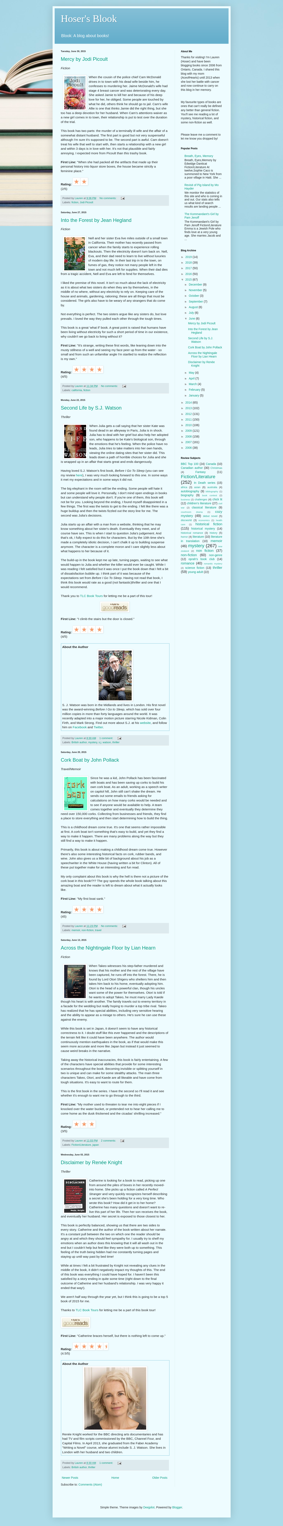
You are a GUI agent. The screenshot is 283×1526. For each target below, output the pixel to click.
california (77, 390)
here (79, 475)
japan (95, 1144)
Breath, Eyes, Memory (198, 156)
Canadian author (192, 467)
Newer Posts (70, 1477)
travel (98, 930)
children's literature (199, 503)
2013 (189, 408)
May (192, 372)
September (196, 301)
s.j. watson (105, 742)
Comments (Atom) (90, 1484)
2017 (189, 268)
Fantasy (200, 472)
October (194, 295)
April (192, 378)
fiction (75, 202)
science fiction (194, 567)
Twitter (98, 727)
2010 (189, 425)
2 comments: (109, 1140)
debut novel (210, 516)
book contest (209, 495)
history (213, 532)
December (196, 284)
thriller (115, 742)
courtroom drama (192, 512)
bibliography (212, 491)
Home (115, 1477)
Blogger (177, 1507)
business (185, 499)
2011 (189, 419)
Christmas (216, 468)
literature (198, 536)
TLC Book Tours (91, 596)
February (195, 389)
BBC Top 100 (190, 464)
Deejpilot (148, 1507)
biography (187, 495)
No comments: (108, 198)
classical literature (204, 507)
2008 (189, 436)
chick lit (217, 499)
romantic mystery (213, 563)
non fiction (205, 551)
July (192, 312)
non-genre (215, 555)
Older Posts (159, 1477)
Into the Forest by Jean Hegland (96, 220)
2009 (189, 430)
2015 (189, 279)
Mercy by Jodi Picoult (84, 59)
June (192, 318)
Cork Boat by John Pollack (90, 760)
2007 (189, 442)
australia (212, 487)
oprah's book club (202, 559)
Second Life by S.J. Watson (91, 408)
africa (184, 487)
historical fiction (208, 524)
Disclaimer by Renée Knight (91, 1162)
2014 (189, 402)
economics (204, 520)
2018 (189, 262)
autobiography (190, 491)
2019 (189, 257)
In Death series (204, 482)
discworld (186, 520)
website (145, 723)
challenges (201, 499)
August (194, 307)
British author (79, 742)
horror (184, 536)
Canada (211, 464)
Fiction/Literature (81, 1144)
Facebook (80, 727)
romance (187, 563)
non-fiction (88, 930)
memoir (76, 930)
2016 (189, 274)
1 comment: (106, 738)
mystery (92, 742)
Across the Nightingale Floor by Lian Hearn (108, 948)
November (196, 290)
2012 (189, 414)
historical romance (192, 532)
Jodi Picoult (86, 202)
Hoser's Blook (89, 18)
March (193, 384)
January (194, 395)
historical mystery (203, 528)
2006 (189, 447)
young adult (195, 572)
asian (197, 487)
